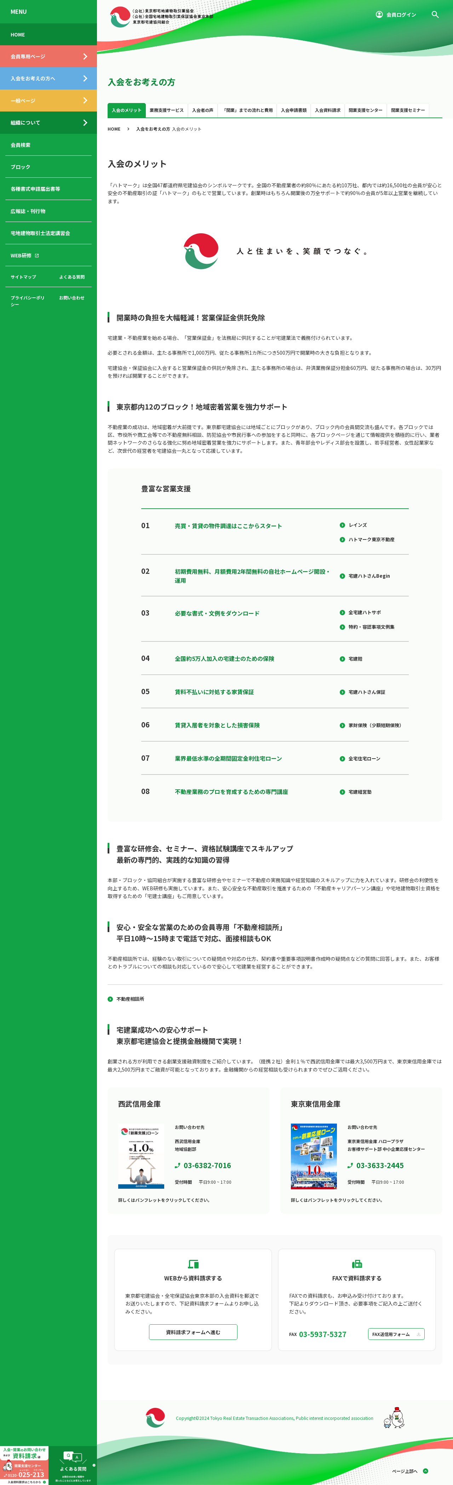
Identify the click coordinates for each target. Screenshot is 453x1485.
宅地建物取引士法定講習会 (40, 232)
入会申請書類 (293, 110)
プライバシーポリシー (28, 301)
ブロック (20, 166)
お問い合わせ (72, 298)
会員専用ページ (28, 56)
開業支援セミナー (408, 110)
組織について (25, 122)
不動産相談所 (130, 998)
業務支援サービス (167, 110)
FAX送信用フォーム (391, 1334)
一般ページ (23, 100)
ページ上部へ (405, 1471)
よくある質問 (72, 277)
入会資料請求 (327, 110)
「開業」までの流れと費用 (247, 110)
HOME (18, 34)
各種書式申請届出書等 (35, 188)
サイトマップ (23, 277)
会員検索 (20, 144)
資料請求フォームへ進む (193, 1332)
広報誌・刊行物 (28, 211)
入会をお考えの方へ (33, 78)
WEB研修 (21, 255)
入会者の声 (202, 110)
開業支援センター (366, 110)
